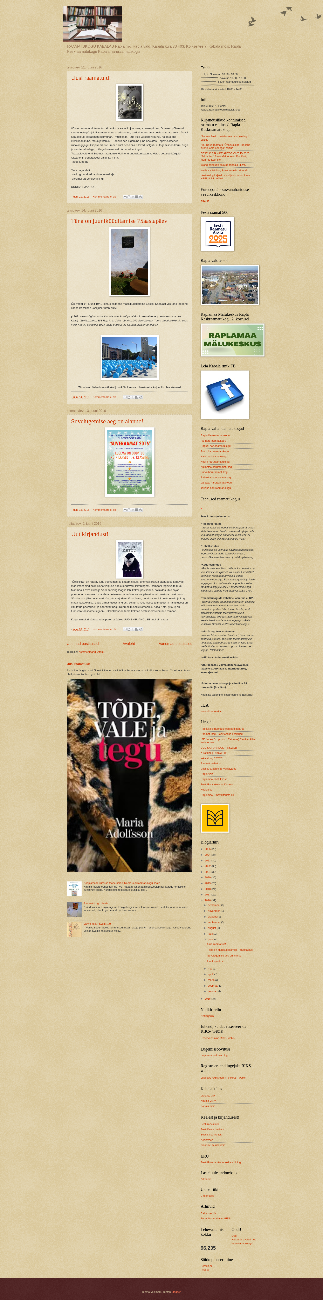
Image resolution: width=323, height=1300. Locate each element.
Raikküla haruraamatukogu (216, 477)
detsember (214, 905)
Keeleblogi (207, 789)
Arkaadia (206, 1179)
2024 (208, 854)
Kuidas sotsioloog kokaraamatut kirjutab (224, 170)
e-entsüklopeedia (211, 711)
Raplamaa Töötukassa (214, 779)
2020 (208, 877)
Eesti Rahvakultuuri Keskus (217, 784)
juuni (211, 939)
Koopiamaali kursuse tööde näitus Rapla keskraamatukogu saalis (122, 883)
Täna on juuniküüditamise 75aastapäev (119, 220)
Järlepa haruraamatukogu (216, 487)
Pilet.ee (205, 1269)
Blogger (176, 1291)
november (214, 910)
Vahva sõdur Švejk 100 (97, 923)
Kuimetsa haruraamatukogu (217, 466)
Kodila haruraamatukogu (215, 461)
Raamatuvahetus (211, 763)
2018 (208, 889)
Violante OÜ (208, 1095)
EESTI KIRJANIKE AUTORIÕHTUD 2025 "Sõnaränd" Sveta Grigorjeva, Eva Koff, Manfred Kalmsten (225, 156)
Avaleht (129, 644)
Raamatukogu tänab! (96, 903)
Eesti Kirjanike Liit (211, 1134)
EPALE (205, 201)
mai (210, 968)
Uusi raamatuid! (91, 77)
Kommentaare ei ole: (105, 196)
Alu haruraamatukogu (213, 440)
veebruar (213, 985)
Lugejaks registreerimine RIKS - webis (223, 1077)
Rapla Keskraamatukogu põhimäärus (222, 728)
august (212, 927)
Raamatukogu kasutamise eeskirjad (222, 733)
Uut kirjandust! (90, 534)
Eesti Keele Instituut (212, 1129)
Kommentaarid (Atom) (91, 651)
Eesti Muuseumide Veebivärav (218, 768)
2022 (208, 866)
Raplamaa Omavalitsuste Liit (217, 794)
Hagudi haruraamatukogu (216, 445)
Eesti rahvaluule (210, 1124)
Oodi (234, 1235)
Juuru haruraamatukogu (215, 451)
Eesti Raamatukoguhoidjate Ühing (221, 1162)
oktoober (213, 916)
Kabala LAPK (209, 1100)
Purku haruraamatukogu (215, 472)
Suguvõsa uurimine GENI (216, 1218)
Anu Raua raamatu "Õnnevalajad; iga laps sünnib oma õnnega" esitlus (225, 146)
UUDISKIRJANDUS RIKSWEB (219, 747)
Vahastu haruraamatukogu (216, 482)
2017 (208, 894)
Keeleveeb (207, 1139)
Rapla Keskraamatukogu (215, 435)
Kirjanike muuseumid (213, 1145)
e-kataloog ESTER (212, 758)
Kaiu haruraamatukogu (214, 456)
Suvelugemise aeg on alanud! (107, 421)
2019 (208, 883)
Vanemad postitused (175, 644)
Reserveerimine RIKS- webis (218, 1038)
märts (211, 979)
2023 (208, 860)
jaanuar (213, 991)
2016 (208, 900)
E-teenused (207, 1195)
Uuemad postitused (83, 644)
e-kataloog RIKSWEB (213, 752)
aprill (211, 974)
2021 (208, 871)
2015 (208, 998)
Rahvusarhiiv (208, 1213)
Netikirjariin (207, 1016)
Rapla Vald (207, 773)
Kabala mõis (208, 1106)
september (214, 922)
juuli (210, 933)
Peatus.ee (207, 1265)
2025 (208, 849)
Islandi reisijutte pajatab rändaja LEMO (223, 164)
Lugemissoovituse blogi (214, 1055)
